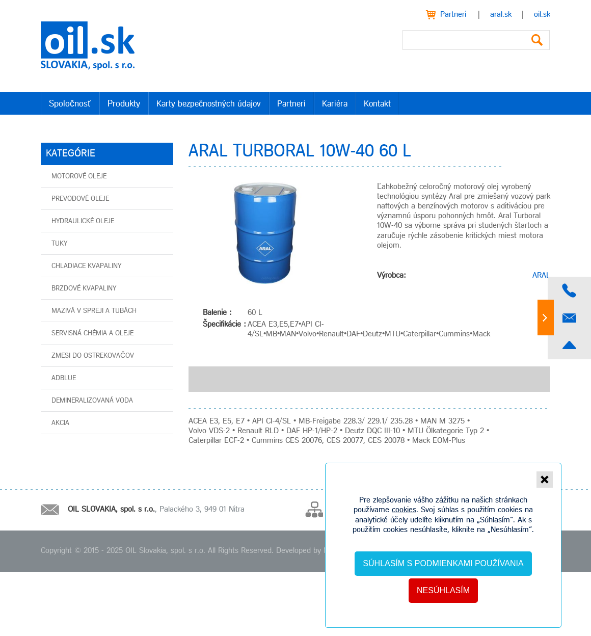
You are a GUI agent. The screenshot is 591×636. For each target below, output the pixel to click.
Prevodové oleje (80, 199)
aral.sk (501, 15)
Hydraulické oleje (82, 221)
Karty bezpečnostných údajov (208, 104)
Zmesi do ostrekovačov (92, 356)
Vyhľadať (537, 40)
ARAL (541, 276)
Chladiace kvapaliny (86, 266)
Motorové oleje (78, 176)
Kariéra (334, 104)
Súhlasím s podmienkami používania (443, 563)
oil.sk (542, 15)
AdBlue (63, 378)
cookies (404, 510)
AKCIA (60, 423)
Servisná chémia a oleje (92, 333)
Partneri (453, 15)
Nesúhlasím (443, 590)
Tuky (59, 244)
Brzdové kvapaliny (83, 289)
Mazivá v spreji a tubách (94, 311)
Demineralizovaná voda (92, 401)
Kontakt (377, 104)
